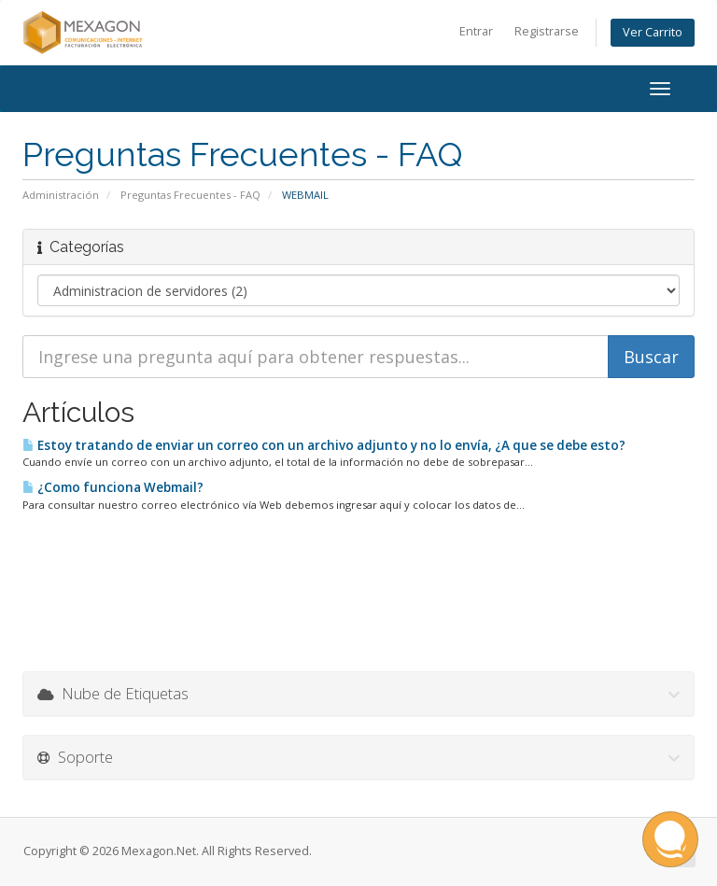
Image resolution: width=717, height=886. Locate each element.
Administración (60, 195)
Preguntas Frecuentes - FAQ (190, 195)
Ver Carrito (652, 32)
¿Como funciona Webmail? (113, 487)
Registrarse (546, 31)
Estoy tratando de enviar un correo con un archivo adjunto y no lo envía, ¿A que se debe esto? (324, 445)
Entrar (476, 31)
